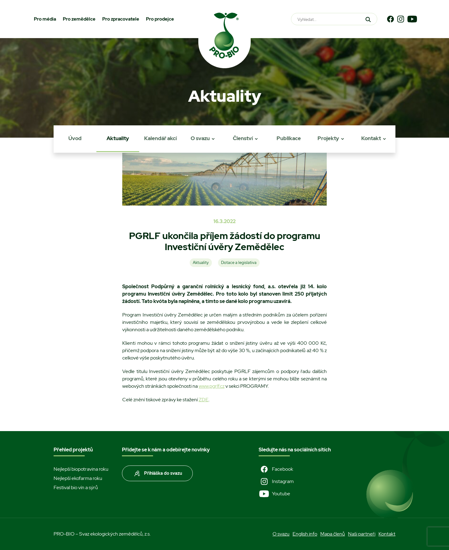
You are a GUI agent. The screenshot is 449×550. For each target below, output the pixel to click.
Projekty (328, 138)
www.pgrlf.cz (211, 386)
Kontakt (371, 138)
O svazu (200, 138)
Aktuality (118, 138)
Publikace (289, 138)
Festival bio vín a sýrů (76, 487)
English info (305, 534)
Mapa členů (332, 534)
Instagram (276, 481)
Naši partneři (361, 534)
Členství (243, 138)
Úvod (75, 138)
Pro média (45, 19)
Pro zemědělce (79, 19)
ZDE (203, 399)
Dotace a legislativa (239, 262)
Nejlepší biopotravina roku (81, 469)
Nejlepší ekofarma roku (78, 478)
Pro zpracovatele (120, 19)
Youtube (274, 493)
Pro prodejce (160, 19)
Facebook (276, 469)
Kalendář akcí (160, 138)
